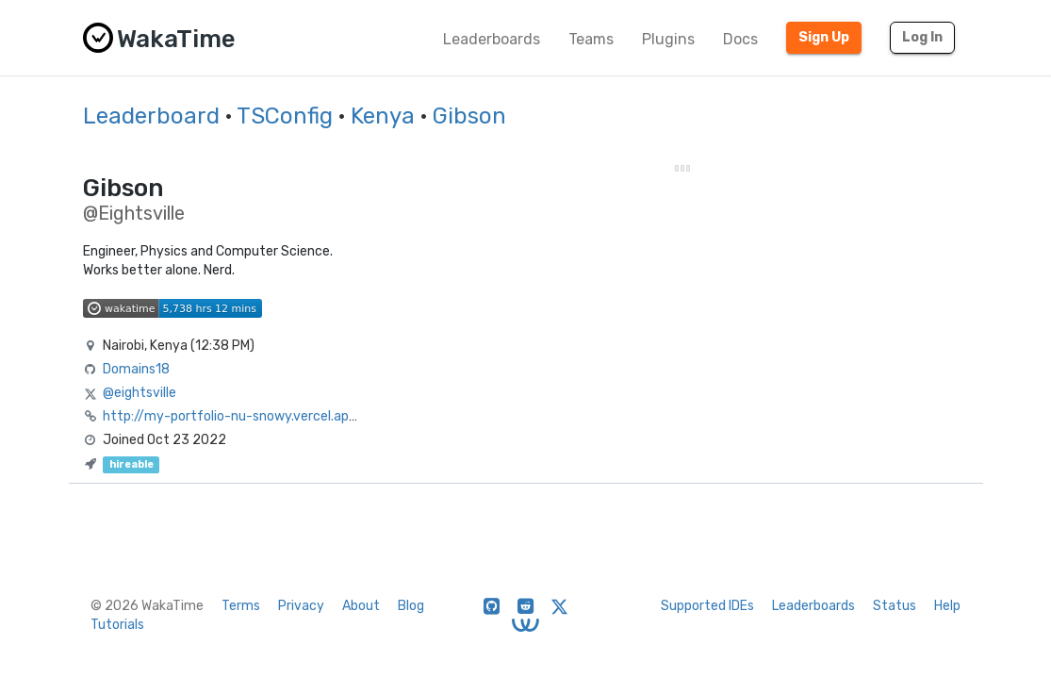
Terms (241, 606)
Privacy (301, 606)
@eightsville (139, 393)
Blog (411, 606)
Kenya (383, 116)
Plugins (668, 39)
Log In (922, 37)
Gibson (469, 116)
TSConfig (285, 116)
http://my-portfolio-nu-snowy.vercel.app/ (233, 416)
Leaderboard (151, 116)
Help (947, 606)
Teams (591, 39)
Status (894, 606)
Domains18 (136, 369)
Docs (740, 39)
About (361, 606)
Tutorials (117, 625)
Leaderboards (491, 39)
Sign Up (823, 37)
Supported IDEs (707, 606)
